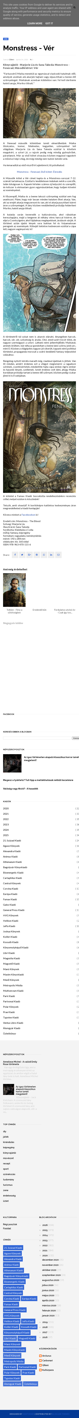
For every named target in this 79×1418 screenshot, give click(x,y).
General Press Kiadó (13, 910)
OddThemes (28, 1414)
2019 (44, 1322)
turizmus (7, 1185)
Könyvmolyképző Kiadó (15, 947)
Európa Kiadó (10, 893)
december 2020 (50, 1260)
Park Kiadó (9, 996)
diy (4, 1131)
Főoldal (7, 1228)
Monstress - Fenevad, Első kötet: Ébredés (39, 171)
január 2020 (48, 1315)
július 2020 (47, 1285)
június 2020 (48, 1290)
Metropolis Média (12, 985)
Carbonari (47, 1360)
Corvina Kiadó (10, 888)
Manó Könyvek (11, 969)
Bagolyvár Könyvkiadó (15, 867)
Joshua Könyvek (11, 931)
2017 (44, 1332)
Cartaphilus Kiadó (12, 877)
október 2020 (49, 1270)
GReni (11, 60)
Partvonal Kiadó (11, 1001)
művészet (8, 1158)
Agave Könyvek (11, 845)
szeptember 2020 (51, 1275)
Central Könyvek (12, 883)
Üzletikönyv (9, 1033)
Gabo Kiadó (9, 904)
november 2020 (50, 1265)
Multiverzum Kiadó (13, 990)
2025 (6, 835)
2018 (44, 1327)
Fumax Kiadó (10, 899)
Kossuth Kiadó (10, 942)
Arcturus (46, 1356)
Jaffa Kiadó (9, 926)
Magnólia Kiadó (11, 958)
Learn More (34, 23)
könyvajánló (9, 1153)
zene (5, 1190)
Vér (6, 39)
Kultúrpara (48, 1370)
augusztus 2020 (50, 1280)
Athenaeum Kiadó (12, 861)
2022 (6, 819)
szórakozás (9, 1174)
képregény (9, 1147)
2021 (6, 813)
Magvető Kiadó (11, 963)
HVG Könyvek (10, 915)
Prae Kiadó (9, 1012)
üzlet (6, 1201)
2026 (45, 1225)
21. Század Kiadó (12, 840)
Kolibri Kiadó (10, 936)
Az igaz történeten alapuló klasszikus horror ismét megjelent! (26, 1090)
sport (6, 1169)
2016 (44, 1337)
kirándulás (8, 1142)
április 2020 (48, 1300)
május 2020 (48, 1295)
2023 (6, 824)
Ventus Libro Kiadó (13, 1022)
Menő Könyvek (11, 979)
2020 (6, 808)
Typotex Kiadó (11, 1017)
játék (6, 1137)
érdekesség (9, 1195)
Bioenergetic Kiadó (13, 872)
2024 (6, 829)
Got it (49, 23)
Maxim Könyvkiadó (13, 974)
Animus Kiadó (10, 856)
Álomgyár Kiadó (11, 1028)
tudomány (8, 1179)
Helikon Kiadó (10, 920)
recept (6, 1163)
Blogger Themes (60, 1414)
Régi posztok (10, 1224)
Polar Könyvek (11, 1006)
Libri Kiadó (9, 952)
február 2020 (49, 1310)
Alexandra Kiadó (12, 851)
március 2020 (49, 1305)
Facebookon (28, 514)
